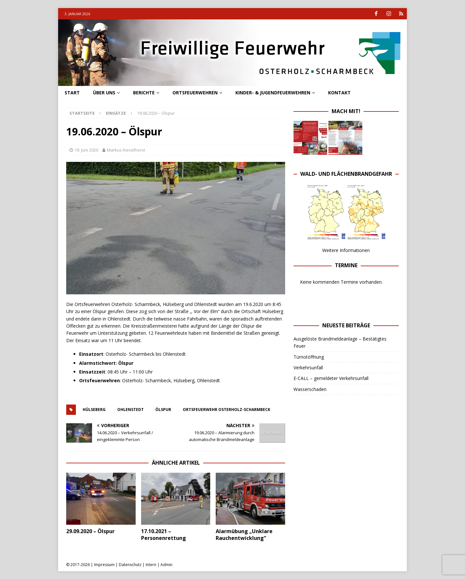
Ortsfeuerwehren (195, 92)
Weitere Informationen (346, 250)
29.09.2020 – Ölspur (90, 531)
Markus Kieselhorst (126, 150)
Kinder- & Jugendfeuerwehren (272, 92)
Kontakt (339, 92)
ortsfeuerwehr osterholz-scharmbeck (226, 409)
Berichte (144, 92)
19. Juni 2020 (86, 150)
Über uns (104, 92)
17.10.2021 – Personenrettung (163, 535)
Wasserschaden (310, 389)
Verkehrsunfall (308, 367)
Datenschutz (130, 564)
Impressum (104, 564)
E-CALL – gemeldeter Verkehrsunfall (331, 378)
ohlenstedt (130, 409)
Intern (151, 564)
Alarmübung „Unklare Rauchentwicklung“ (244, 535)
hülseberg (94, 409)
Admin (166, 564)
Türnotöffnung (309, 356)
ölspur (163, 409)
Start (72, 92)
